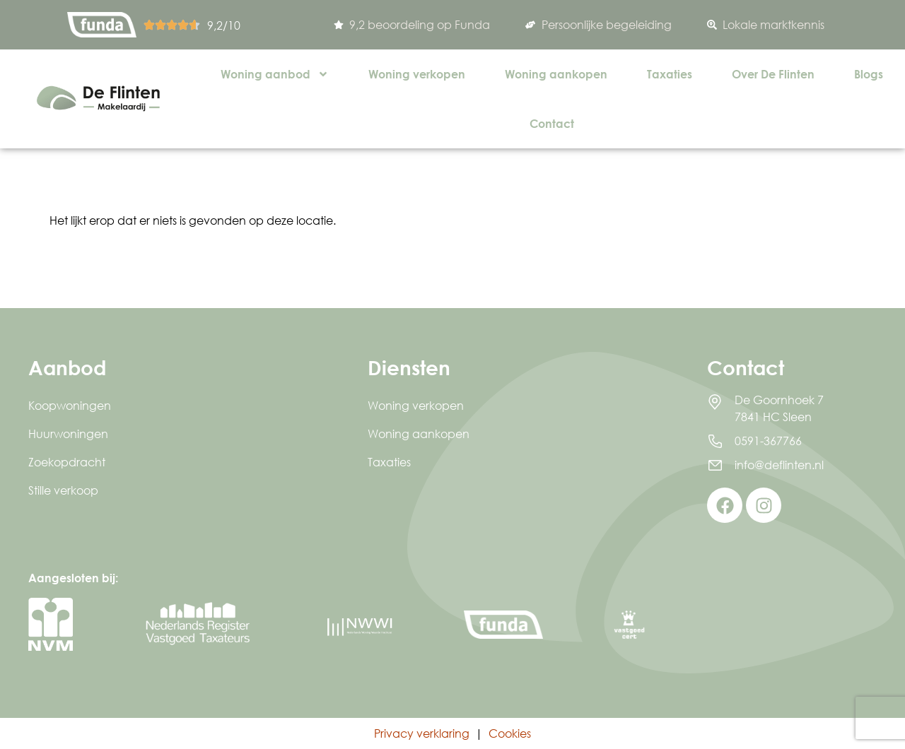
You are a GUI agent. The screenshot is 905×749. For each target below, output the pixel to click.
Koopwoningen (69, 405)
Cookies (510, 733)
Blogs (868, 74)
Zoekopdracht (66, 461)
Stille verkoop (63, 490)
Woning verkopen (416, 74)
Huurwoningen (68, 433)
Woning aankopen (556, 74)
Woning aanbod (275, 74)
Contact (552, 123)
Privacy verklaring (421, 733)
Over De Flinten (773, 74)
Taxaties (669, 74)
